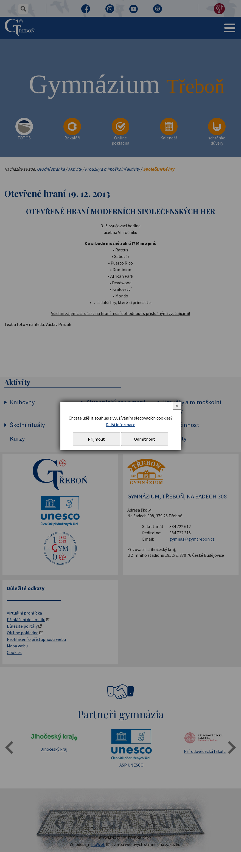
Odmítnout (144, 439)
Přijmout (96, 439)
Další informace (120, 424)
